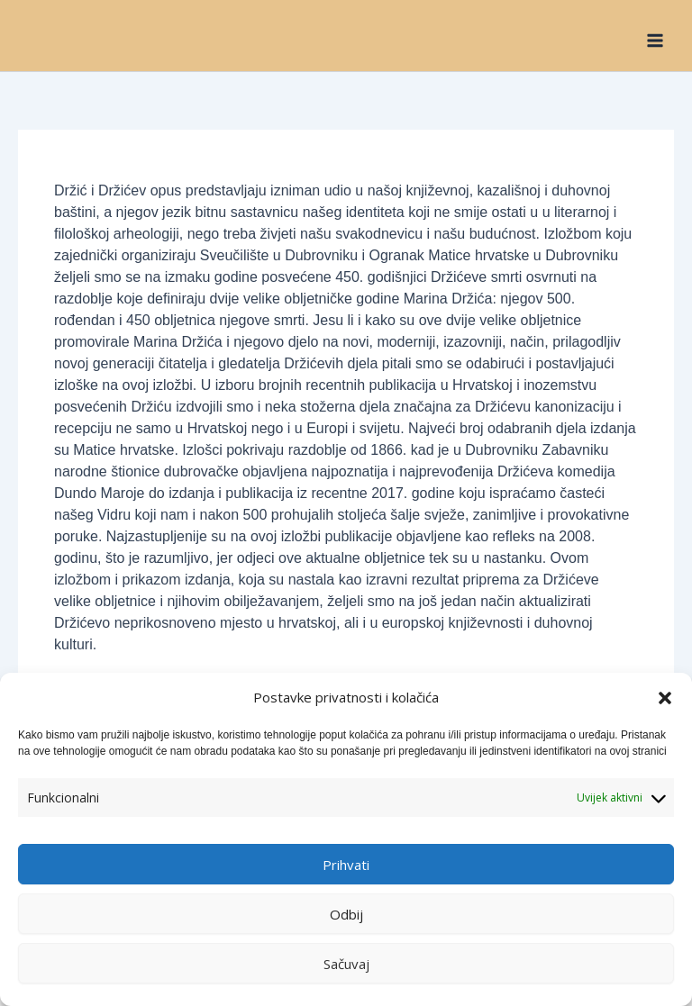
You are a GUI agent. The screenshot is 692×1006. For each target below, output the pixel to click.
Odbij (346, 914)
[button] (665, 698)
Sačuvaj (346, 964)
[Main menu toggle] (655, 40)
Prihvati (346, 865)
